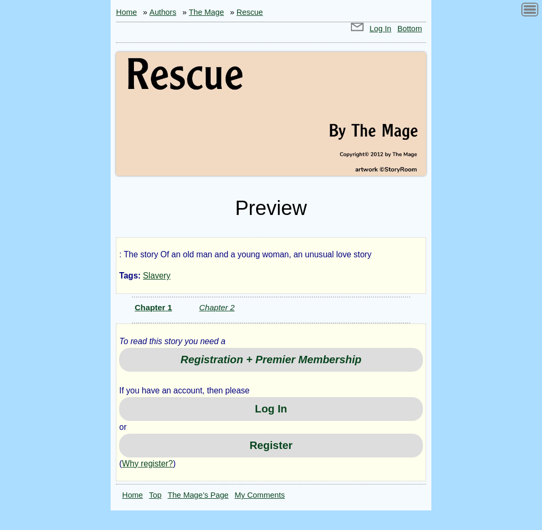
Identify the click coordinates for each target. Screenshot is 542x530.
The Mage (206, 12)
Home (126, 12)
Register (270, 445)
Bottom (410, 28)
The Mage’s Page (198, 495)
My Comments (259, 495)
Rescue (250, 12)
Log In (380, 28)
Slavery (156, 275)
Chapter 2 (216, 307)
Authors (162, 12)
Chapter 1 (153, 307)
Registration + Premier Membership (271, 359)
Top (155, 495)
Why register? (147, 463)
